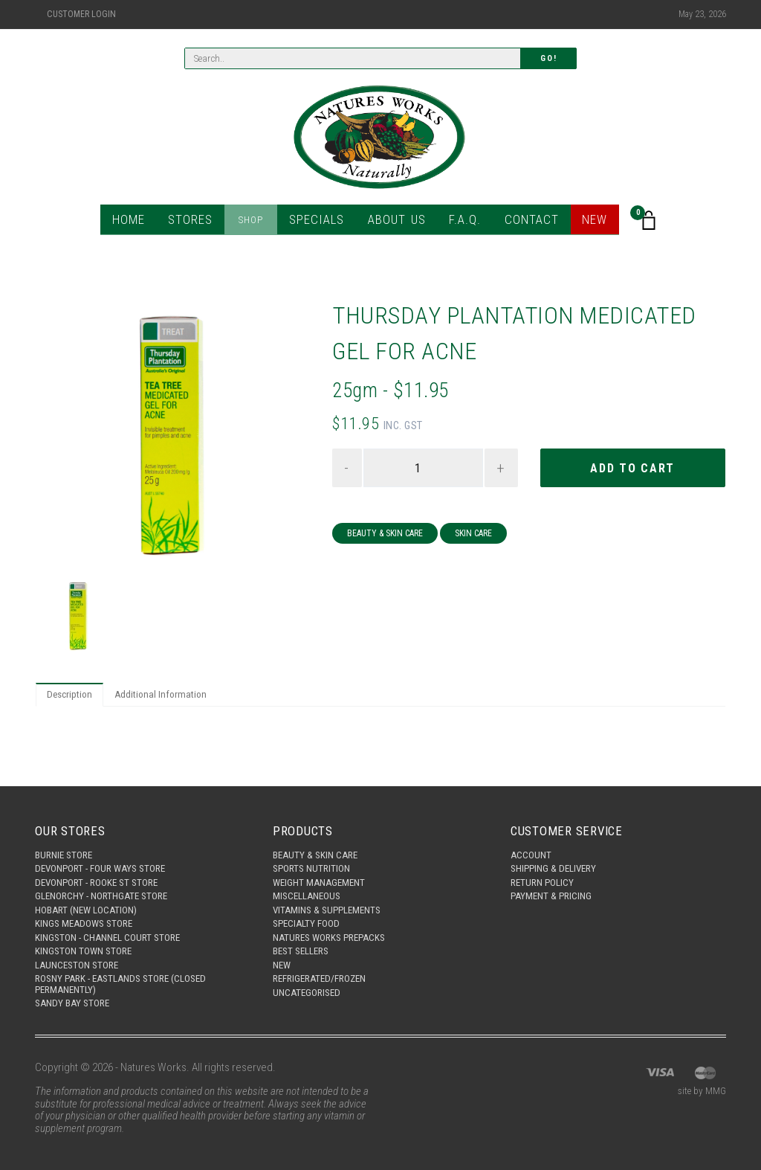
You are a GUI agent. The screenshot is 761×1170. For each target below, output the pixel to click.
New (582, 222)
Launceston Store (81, 960)
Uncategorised (310, 990)
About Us (394, 222)
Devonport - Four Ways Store (107, 853)
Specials (320, 222)
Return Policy (545, 868)
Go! (548, 60)
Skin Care (473, 535)
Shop (258, 222)
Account (533, 838)
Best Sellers (304, 944)
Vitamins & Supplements (332, 899)
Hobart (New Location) (92, 899)
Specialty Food (309, 914)
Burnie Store (66, 838)
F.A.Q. (459, 222)
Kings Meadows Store (89, 914)
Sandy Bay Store (75, 1002)
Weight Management (324, 868)
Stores (200, 222)
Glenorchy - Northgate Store (109, 883)
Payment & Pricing (555, 883)
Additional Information (171, 696)
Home (141, 222)
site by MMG (699, 1092)
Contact (522, 222)
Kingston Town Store (88, 944)
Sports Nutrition (315, 853)
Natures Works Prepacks (335, 929)
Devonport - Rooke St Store (103, 868)
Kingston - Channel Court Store (115, 929)
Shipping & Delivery (558, 853)
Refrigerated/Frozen (325, 975)
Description (72, 696)
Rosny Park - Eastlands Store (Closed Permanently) (130, 981)
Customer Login (81, 14)
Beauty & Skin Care (385, 535)
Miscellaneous (311, 883)
